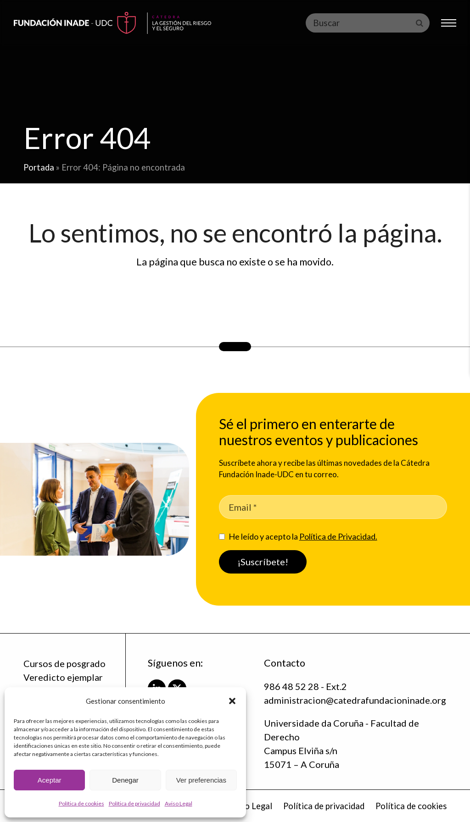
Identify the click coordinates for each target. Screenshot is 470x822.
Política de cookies (81, 803)
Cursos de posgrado (64, 663)
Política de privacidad (134, 803)
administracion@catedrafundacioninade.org (355, 700)
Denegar (125, 780)
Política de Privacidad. (338, 536)
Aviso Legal (178, 803)
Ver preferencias (201, 780)
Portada (38, 167)
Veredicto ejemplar (63, 677)
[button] (232, 701)
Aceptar (50, 780)
